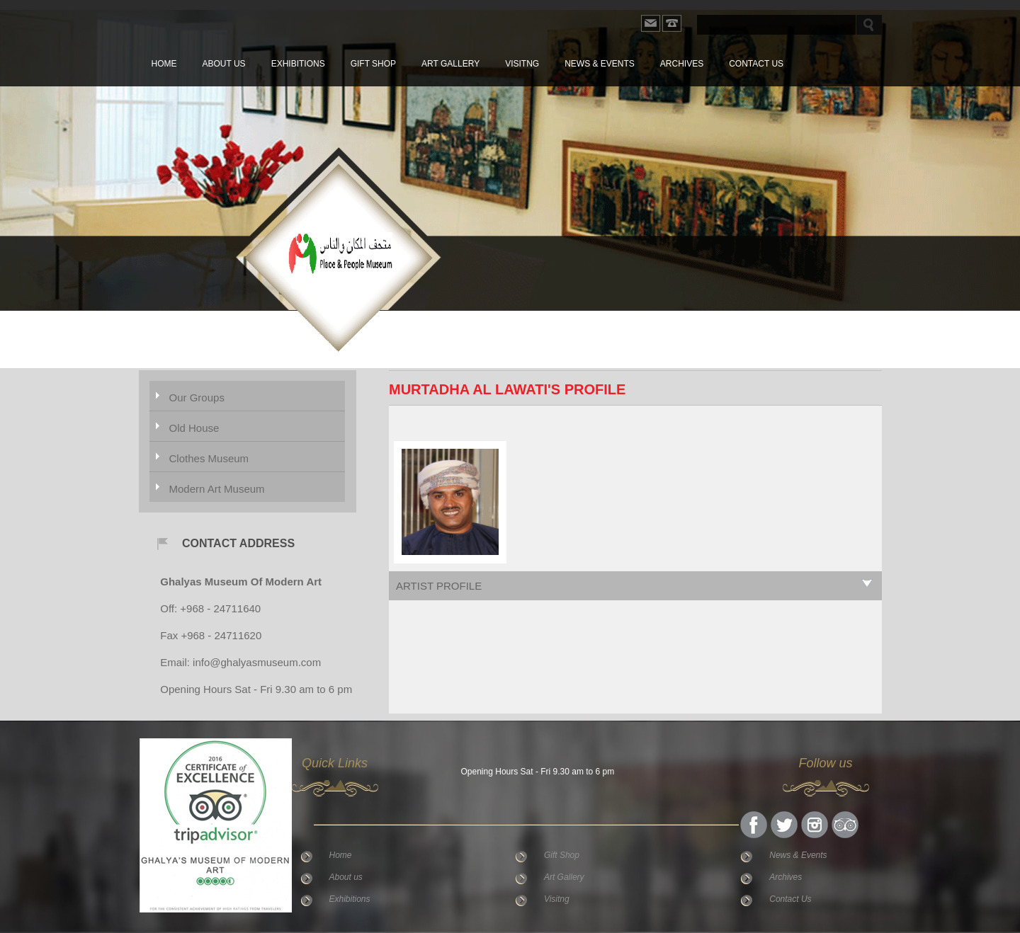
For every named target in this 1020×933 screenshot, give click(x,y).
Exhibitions (298, 64)
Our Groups (197, 397)
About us (224, 64)
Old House (194, 428)
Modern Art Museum (217, 489)
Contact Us (756, 64)
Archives (681, 64)
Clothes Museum (209, 458)
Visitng (522, 64)
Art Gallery (450, 64)
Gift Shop (373, 64)
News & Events (600, 64)
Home (164, 64)
